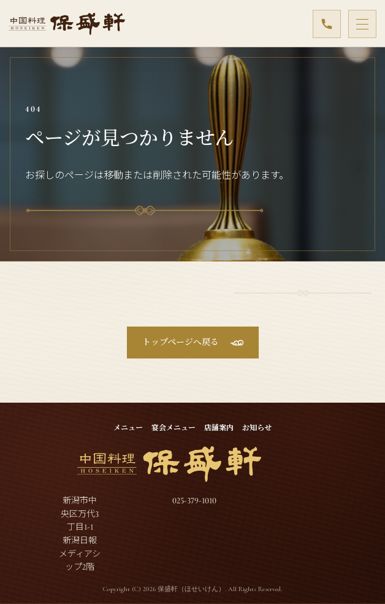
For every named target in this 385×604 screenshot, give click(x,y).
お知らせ (257, 428)
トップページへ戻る (180, 342)
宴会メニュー (173, 428)
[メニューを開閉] (362, 24)
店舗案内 (219, 428)
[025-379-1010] (327, 24)
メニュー (128, 428)
